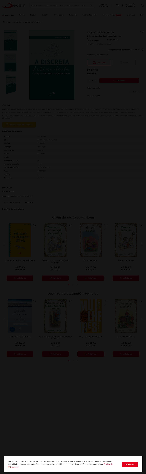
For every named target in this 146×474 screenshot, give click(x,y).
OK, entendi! (130, 464)
